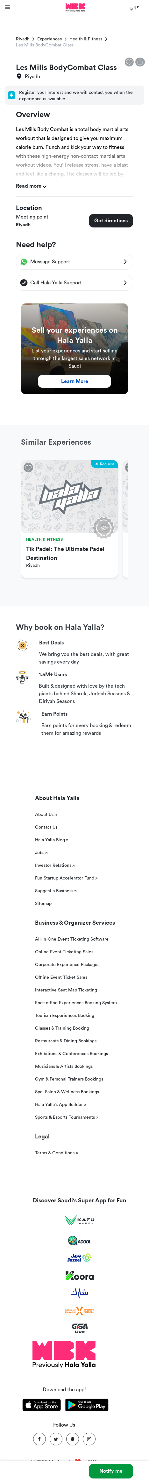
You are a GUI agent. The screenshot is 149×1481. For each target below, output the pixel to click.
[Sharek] (80, 1293)
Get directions (111, 220)
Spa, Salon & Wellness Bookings (67, 1092)
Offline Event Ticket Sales (61, 977)
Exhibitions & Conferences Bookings (71, 1054)
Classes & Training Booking (62, 1028)
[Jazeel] (79, 1258)
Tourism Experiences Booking (64, 1015)
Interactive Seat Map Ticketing (66, 990)
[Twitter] (56, 1439)
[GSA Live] (79, 1328)
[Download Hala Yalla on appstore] (42, 1406)
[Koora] (80, 1275)
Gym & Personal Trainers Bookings (69, 1079)
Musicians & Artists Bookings (64, 1066)
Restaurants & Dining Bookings (65, 1041)
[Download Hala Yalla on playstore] (87, 1406)
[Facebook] (39, 1439)
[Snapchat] (72, 1439)
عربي (134, 6)
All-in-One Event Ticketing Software (72, 939)
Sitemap (43, 903)
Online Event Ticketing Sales (64, 952)
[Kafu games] (80, 1220)
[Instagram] (89, 1439)
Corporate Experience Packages (67, 965)
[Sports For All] (79, 1311)
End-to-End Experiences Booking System (76, 1003)
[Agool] (79, 1240)
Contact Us (46, 827)
